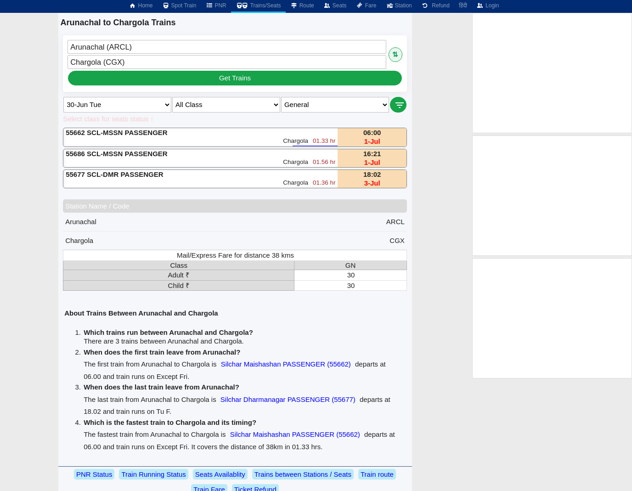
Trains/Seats (258, 5)
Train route (377, 474)
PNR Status (94, 474)
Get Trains (235, 78)
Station (398, 5)
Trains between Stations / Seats (302, 474)
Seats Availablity (220, 474)
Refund (435, 5)
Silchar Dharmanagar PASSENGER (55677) (288, 399)
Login (487, 5)
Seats (335, 5)
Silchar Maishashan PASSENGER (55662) (286, 364)
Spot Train (179, 5)
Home (140, 5)
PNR (215, 5)
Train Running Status (153, 474)
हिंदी (463, 5)
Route (302, 5)
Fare (366, 5)
